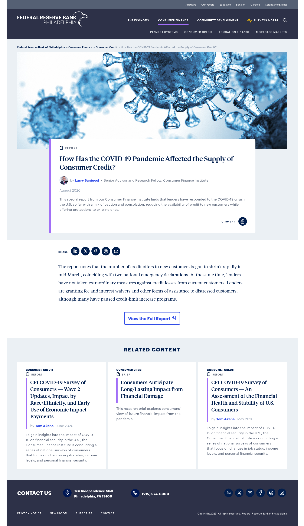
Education (225, 4)
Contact (108, 513)
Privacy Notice (29, 513)
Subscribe (84, 513)
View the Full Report (149, 318)
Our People (207, 4)
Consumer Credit (198, 32)
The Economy (138, 20)
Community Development (218, 20)
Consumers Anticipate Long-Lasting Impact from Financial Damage (152, 389)
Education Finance (234, 32)
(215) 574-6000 (155, 493)
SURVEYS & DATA (266, 20)
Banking (240, 4)
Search (284, 20)
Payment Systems (164, 32)
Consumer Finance (173, 20)
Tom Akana (44, 425)
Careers (255, 4)
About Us (191, 4)
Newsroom (59, 513)
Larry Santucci (87, 180)
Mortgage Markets (271, 32)
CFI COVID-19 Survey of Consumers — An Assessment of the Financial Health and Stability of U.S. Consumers (244, 396)
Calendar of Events (276, 4)
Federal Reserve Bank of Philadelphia (52, 19)
